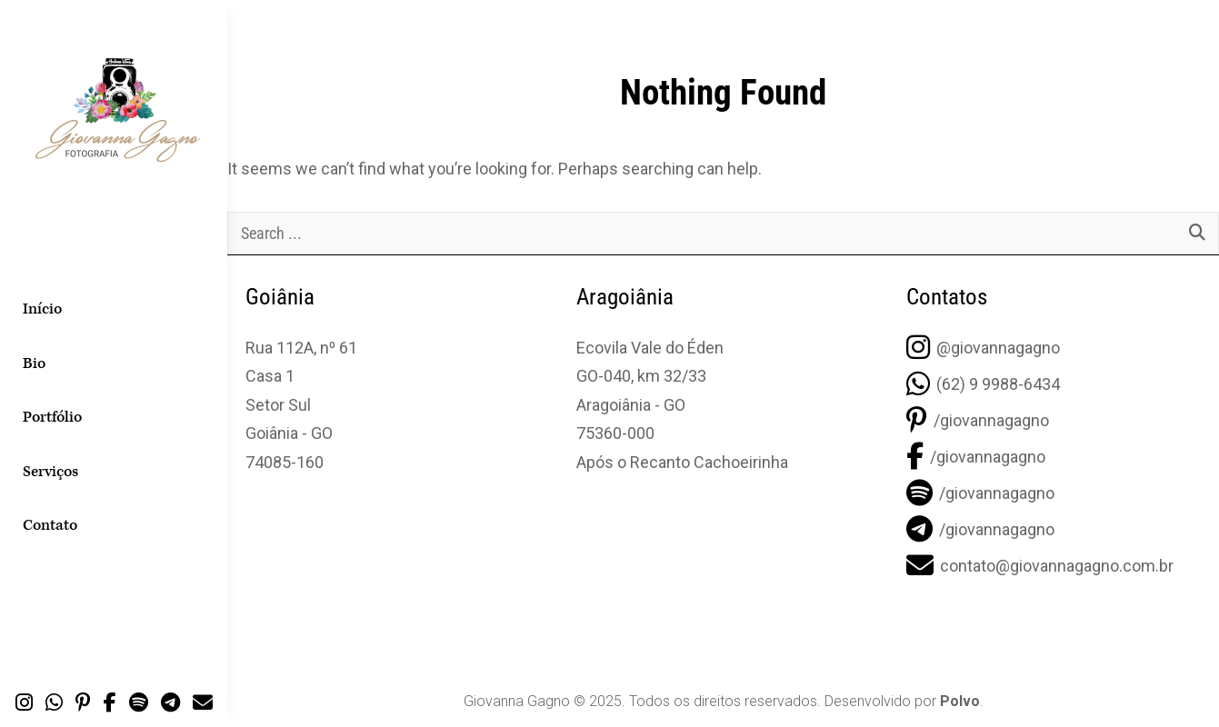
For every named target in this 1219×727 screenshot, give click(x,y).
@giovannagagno (983, 347)
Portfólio (52, 417)
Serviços (50, 472)
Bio (34, 363)
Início (42, 309)
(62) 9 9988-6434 (983, 383)
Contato (50, 525)
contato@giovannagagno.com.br (1040, 565)
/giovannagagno (977, 420)
